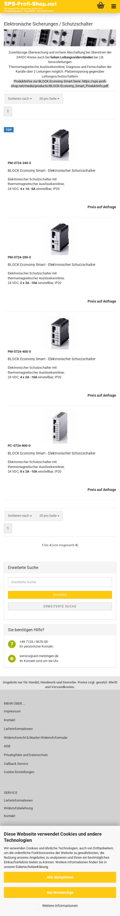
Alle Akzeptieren (60, 877)
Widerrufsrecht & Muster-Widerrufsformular (35, 738)
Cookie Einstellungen (19, 772)
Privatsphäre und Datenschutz (26, 755)
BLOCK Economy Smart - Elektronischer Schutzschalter (52, 170)
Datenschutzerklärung (32, 867)
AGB (7, 746)
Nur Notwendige (60, 892)
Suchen (60, 595)
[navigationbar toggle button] (113, 6)
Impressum (12, 711)
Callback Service (16, 764)
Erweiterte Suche (60, 606)
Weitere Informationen (60, 906)
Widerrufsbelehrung (18, 808)
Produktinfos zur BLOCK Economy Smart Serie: (47, 81)
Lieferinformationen (18, 729)
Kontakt (9, 720)
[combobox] (20, 99)
